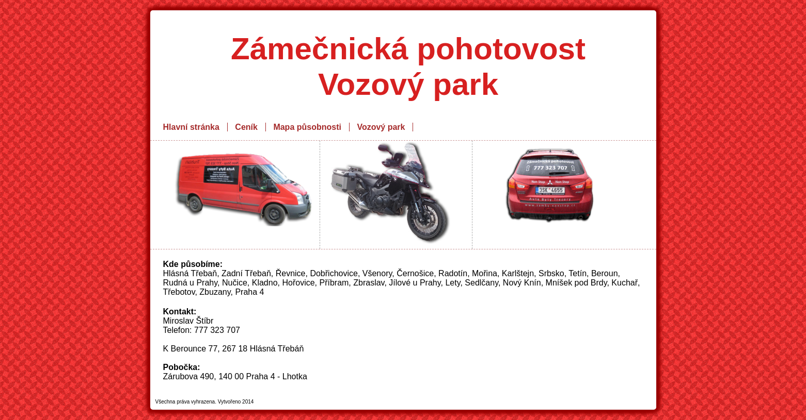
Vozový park (381, 127)
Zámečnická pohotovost (408, 48)
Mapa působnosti (307, 127)
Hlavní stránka (191, 127)
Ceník (246, 127)
